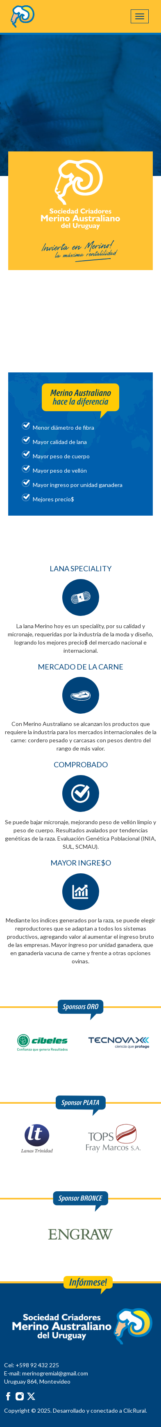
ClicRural (134, 1410)
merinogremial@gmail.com (55, 1373)
